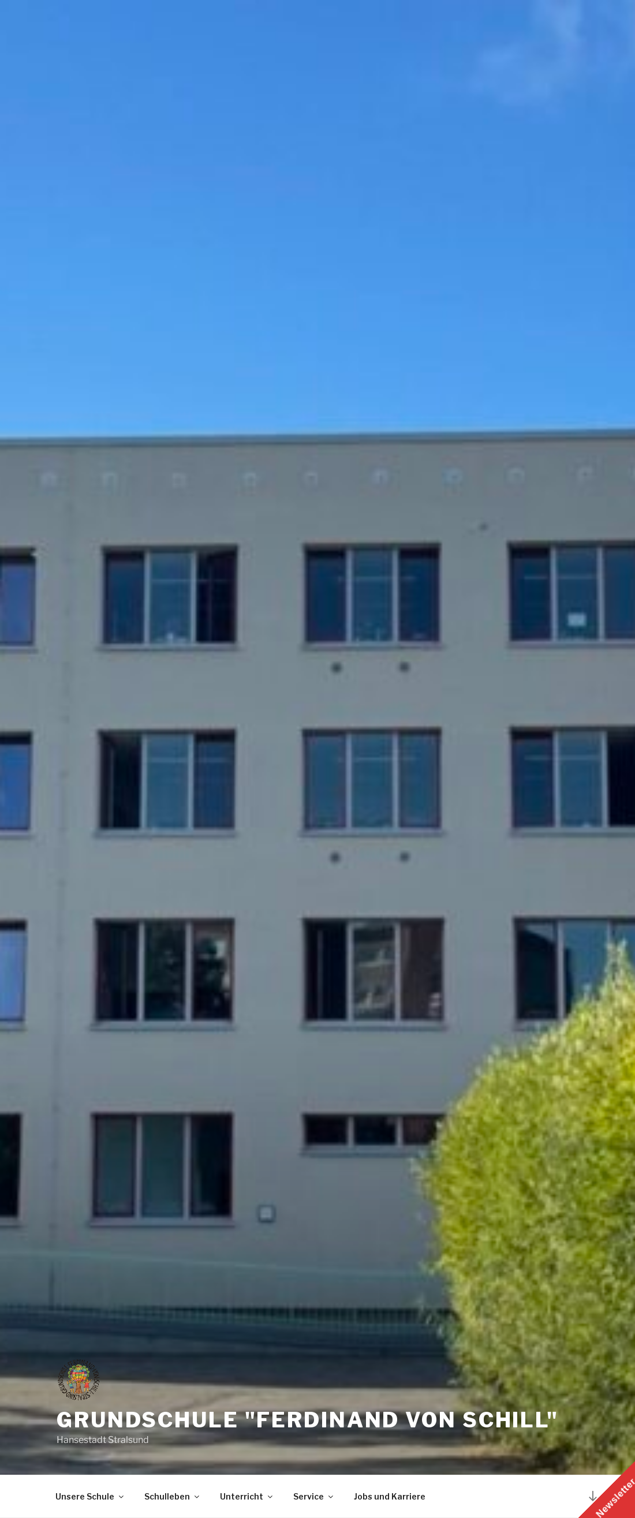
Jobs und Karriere (389, 1496)
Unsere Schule (90, 1496)
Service (314, 1496)
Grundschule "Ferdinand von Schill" (308, 1420)
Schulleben (172, 1496)
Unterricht (247, 1496)
